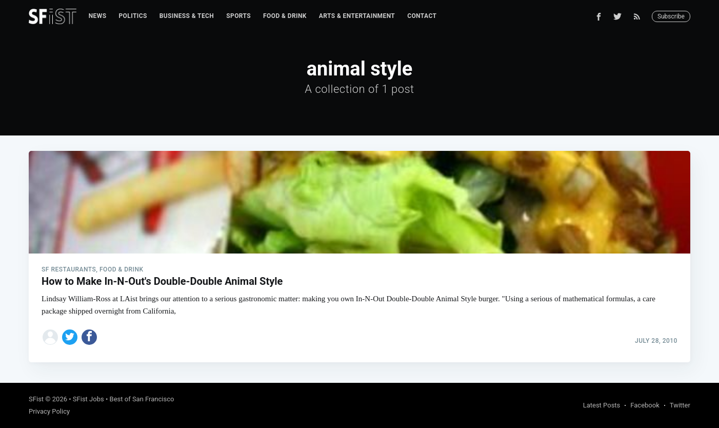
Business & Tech (186, 16)
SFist (36, 399)
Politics (132, 16)
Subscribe (671, 16)
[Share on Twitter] (69, 337)
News (98, 16)
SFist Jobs (88, 399)
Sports (238, 16)
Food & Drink (285, 16)
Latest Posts (602, 405)
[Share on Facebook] (89, 337)
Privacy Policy (49, 411)
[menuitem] (98, 16)
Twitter (680, 405)
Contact (421, 16)
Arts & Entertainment (357, 16)
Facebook (644, 405)
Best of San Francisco (142, 399)
